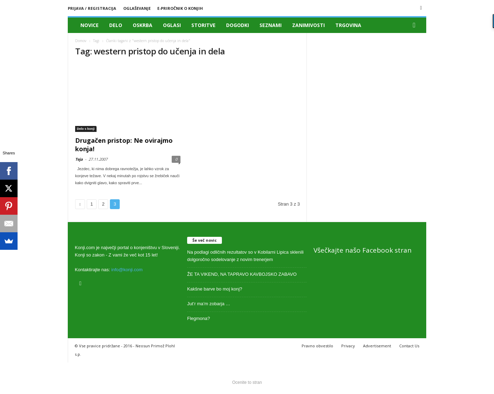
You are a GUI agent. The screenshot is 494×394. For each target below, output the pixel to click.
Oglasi (172, 25)
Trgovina (348, 25)
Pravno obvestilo (317, 345)
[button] (415, 25)
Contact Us (409, 345)
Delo (115, 25)
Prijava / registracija (92, 8)
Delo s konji (86, 129)
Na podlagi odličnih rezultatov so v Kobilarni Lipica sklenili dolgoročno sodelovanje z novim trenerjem (245, 255)
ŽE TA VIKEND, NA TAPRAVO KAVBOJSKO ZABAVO (242, 274)
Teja (79, 159)
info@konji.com (127, 269)
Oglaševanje (137, 8)
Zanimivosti (308, 25)
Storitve (203, 25)
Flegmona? (198, 318)
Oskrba (142, 25)
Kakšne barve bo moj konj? (214, 289)
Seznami (270, 25)
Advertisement (377, 345)
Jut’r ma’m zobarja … (208, 303)
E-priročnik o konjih (180, 8)
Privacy (348, 345)
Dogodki (237, 25)
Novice (89, 25)
